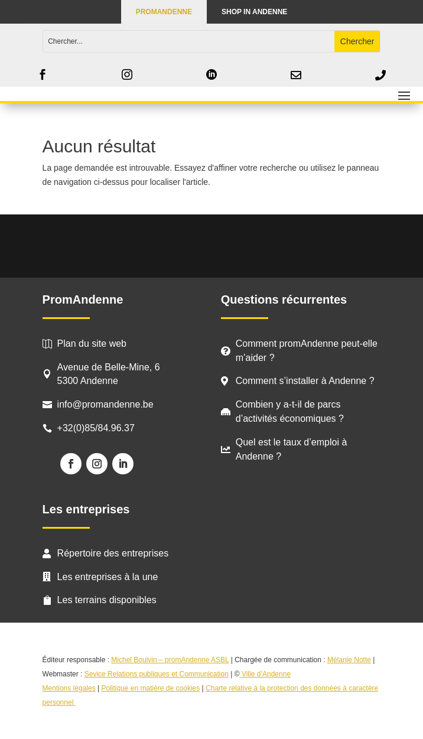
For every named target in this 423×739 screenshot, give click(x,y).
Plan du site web (91, 343)
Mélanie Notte (349, 660)
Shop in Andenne (254, 12)
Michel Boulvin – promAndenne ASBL (170, 660)
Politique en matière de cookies (150, 688)
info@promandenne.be (105, 404)
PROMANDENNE (164, 12)
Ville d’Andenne (265, 674)
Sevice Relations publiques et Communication (156, 674)
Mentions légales (69, 688)
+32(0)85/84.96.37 (96, 428)
